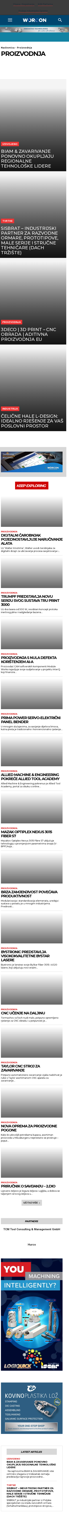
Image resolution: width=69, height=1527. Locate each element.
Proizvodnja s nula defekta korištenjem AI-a (28, 659)
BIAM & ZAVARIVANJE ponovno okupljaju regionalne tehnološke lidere (31, 1464)
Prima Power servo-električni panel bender (30, 720)
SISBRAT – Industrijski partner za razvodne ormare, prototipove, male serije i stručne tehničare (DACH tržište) (30, 1492)
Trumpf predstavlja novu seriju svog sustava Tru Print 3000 (30, 600)
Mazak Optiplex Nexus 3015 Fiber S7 (26, 834)
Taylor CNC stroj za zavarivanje (20, 1068)
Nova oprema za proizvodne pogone (29, 1128)
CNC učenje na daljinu (23, 1013)
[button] (10, 20)
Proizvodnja (11, 322)
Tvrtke (7, 220)
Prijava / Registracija (23, 4)
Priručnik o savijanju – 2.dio (28, 1186)
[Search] (60, 20)
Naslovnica (8, 47)
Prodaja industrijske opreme (33, 11)
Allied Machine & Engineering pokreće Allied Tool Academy (30, 777)
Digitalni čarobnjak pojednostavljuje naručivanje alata (32, 539)
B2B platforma (45, 4)
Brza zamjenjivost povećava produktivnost (29, 894)
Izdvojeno (9, 143)
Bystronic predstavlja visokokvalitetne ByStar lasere (25, 956)
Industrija (10, 408)
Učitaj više (31, 1202)
